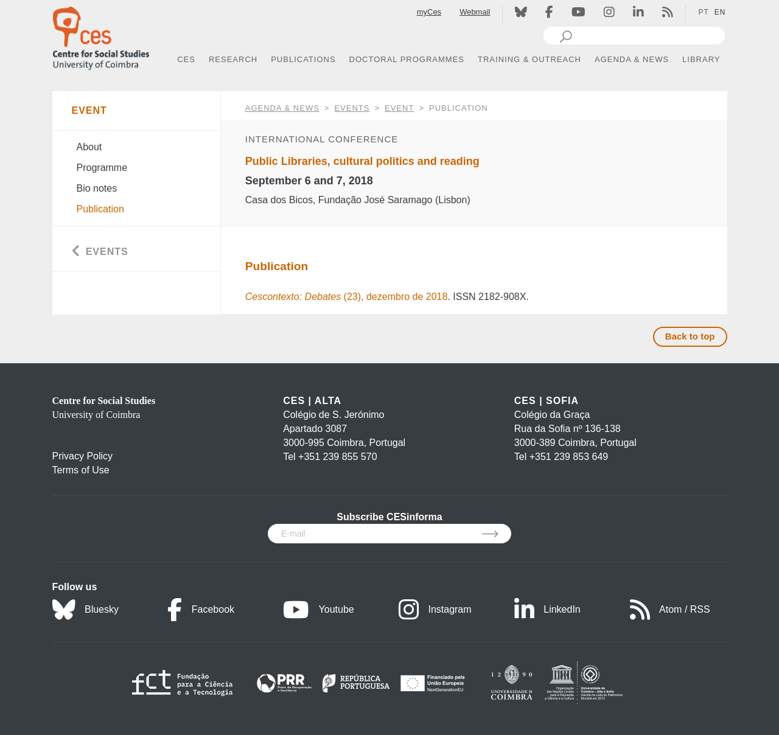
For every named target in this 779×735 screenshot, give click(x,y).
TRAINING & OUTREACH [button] (529, 59)
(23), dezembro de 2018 (346, 296)
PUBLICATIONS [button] (303, 59)
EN (720, 12)
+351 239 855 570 (337, 456)
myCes (429, 11)
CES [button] (186, 59)
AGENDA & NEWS (282, 108)
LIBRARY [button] (701, 59)
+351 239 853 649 (568, 456)
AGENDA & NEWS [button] (632, 59)
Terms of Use (81, 470)
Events (351, 108)
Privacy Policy (82, 456)
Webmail (474, 11)
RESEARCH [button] (233, 59)
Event (399, 108)
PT (703, 12)
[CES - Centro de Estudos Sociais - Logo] (101, 35)
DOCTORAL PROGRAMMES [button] (406, 59)
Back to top (690, 336)
